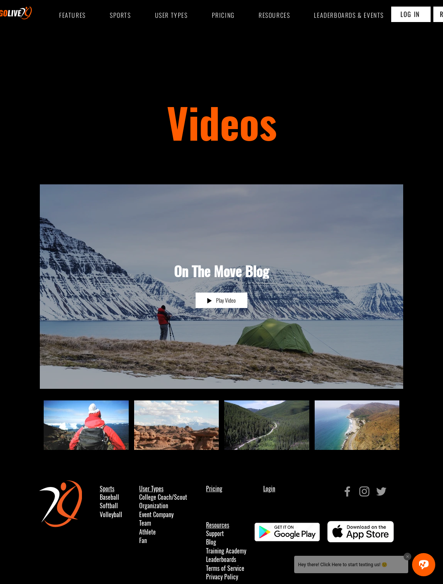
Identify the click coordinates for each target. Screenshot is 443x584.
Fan (143, 540)
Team (145, 523)
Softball (109, 506)
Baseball (109, 497)
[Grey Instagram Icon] (364, 491)
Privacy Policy (222, 577)
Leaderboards (221, 559)
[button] (120, 15)
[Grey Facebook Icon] (347, 491)
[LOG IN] (411, 14)
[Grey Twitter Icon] (381, 491)
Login (269, 489)
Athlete (147, 532)
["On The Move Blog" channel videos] (221, 427)
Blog (211, 542)
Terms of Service (225, 568)
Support (215, 534)
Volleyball (111, 515)
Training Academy (226, 551)
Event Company (156, 515)
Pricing (214, 489)
